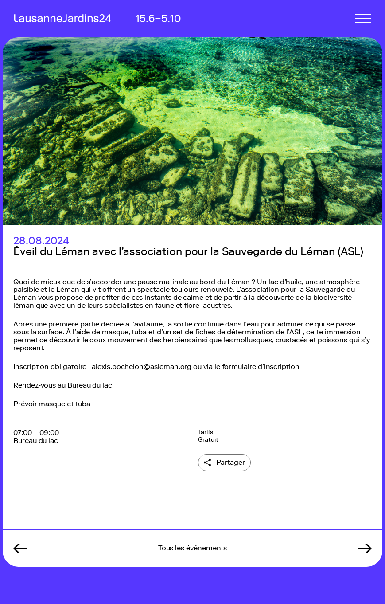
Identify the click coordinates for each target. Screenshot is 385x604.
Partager (230, 462)
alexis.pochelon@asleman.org (141, 366)
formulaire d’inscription (260, 366)
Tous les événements (192, 548)
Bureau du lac (89, 385)
